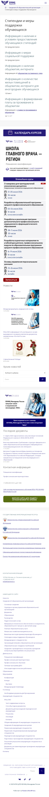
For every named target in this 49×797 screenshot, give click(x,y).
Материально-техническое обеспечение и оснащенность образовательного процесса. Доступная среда (24, 625)
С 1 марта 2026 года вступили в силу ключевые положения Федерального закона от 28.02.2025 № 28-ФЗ (23, 437)
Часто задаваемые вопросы (15, 703)
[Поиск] (42, 379)
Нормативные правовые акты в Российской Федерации (22, 544)
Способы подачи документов (16, 706)
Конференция (9, 678)
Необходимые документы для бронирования (19, 693)
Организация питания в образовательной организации (23, 643)
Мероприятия (7, 674)
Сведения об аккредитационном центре (18, 725)
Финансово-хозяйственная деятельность (18, 631)
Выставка (9, 684)
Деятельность (7, 653)
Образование (9, 615)
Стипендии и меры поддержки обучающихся (19, 637)
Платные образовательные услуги (16, 629)
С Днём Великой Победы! (11, 359)
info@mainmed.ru (9, 581)
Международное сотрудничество (15, 640)
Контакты (9, 719)
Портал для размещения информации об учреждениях (21, 556)
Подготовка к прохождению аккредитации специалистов (23, 739)
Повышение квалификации (12, 472)
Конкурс (7, 680)
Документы (8, 612)
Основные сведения (11, 604)
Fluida (24, 791)
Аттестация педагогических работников (18, 668)
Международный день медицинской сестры (18, 309)
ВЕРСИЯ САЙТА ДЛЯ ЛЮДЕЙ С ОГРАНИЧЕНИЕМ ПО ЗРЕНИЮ (24, 499)
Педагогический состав (12, 621)
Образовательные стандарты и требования (19, 646)
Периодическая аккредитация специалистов (19, 736)
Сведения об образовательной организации (24, 8)
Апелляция (9, 717)
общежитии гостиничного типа (30, 73)
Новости (6, 598)
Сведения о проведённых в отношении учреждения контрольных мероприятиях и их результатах (22, 650)
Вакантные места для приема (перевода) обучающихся (23, 634)
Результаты (9, 714)
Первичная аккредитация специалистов (18, 728)
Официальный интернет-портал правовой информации (22, 552)
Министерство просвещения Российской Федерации (24, 538)
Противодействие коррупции (23, 767)
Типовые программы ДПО (13, 666)
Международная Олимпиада (14, 687)
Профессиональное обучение (14, 663)
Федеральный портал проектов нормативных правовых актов (24, 548)
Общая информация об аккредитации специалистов (22, 722)
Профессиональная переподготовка (16, 476)
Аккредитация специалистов (12, 696)
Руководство (8, 618)
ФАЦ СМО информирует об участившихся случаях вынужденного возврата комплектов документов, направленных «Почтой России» (20, 334)
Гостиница (6, 690)
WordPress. (32, 791)
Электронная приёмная (15, 774)
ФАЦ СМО (7, 700)
